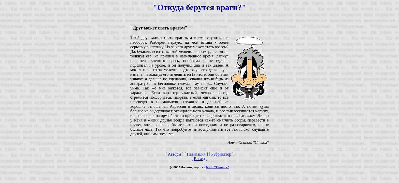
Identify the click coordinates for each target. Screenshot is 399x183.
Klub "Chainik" (217, 167)
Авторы (174, 154)
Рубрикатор (221, 154)
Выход (199, 159)
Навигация (196, 154)
